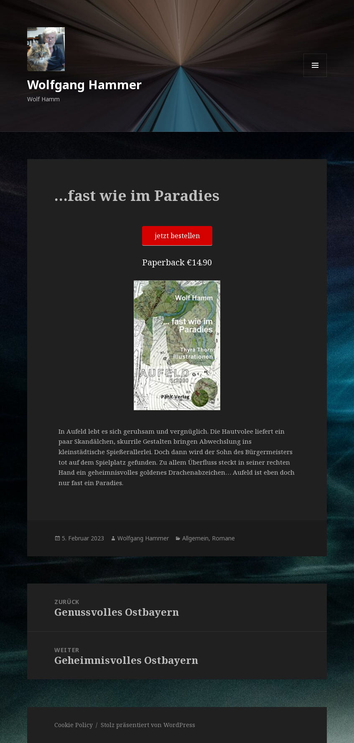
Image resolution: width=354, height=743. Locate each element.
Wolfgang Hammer (84, 84)
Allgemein (195, 538)
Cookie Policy (73, 725)
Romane (223, 538)
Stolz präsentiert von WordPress (148, 725)
